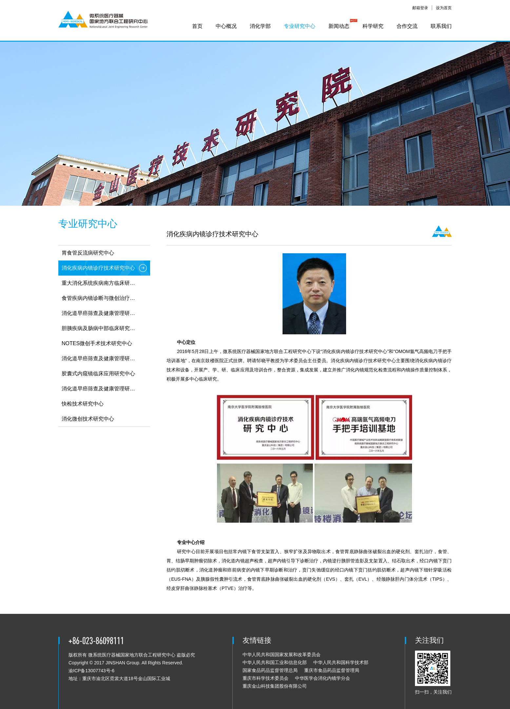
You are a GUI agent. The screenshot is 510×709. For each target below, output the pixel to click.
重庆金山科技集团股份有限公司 (275, 686)
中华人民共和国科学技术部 (340, 662)
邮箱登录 (420, 8)
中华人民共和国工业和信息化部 (275, 662)
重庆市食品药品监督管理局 (331, 670)
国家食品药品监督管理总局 (270, 670)
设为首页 (444, 8)
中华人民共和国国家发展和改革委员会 (282, 654)
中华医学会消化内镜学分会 (322, 678)
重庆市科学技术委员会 (265, 678)
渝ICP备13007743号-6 (91, 670)
